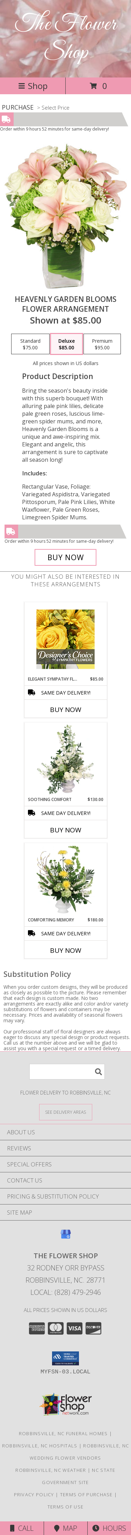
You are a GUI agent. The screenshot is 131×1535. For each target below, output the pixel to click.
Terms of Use (66, 1507)
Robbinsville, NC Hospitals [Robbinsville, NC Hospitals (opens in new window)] (40, 1446)
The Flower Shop (65, 38)
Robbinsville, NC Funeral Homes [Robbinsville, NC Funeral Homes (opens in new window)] (63, 1433)
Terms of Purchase (86, 1494)
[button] (65, 1358)
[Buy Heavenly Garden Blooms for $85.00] (66, 557)
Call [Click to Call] (22, 1528)
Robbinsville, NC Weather (50, 1470)
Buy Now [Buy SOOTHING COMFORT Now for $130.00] (65, 830)
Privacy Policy (34, 1494)
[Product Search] (67, 1072)
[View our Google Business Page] (65, 1237)
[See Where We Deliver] (65, 1111)
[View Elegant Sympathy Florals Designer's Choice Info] (65, 639)
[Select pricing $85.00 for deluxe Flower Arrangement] (66, 344)
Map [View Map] (65, 1528)
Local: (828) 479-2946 (65, 1292)
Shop (33, 85)
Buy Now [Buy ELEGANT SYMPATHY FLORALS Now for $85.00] (65, 709)
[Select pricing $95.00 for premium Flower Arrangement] (102, 344)
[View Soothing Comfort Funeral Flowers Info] (65, 759)
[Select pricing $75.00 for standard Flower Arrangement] (30, 344)
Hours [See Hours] (109, 1528)
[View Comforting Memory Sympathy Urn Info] (65, 880)
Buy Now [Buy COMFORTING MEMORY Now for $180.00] (65, 950)
